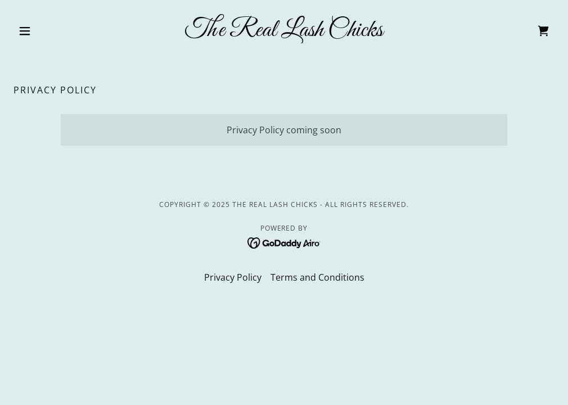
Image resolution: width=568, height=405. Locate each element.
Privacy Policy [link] (233, 277)
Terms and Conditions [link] (317, 277)
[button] (53, 31)
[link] (283, 32)
